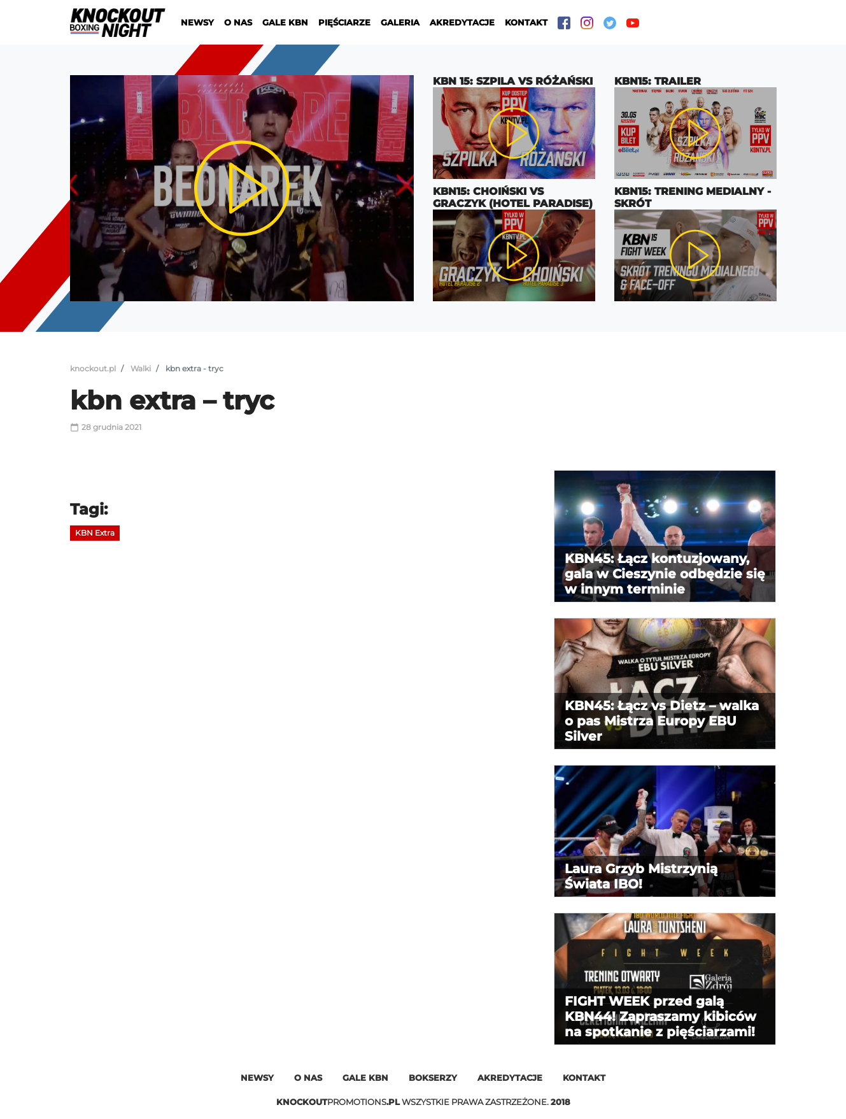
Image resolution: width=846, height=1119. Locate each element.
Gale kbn (365, 1078)
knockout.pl (93, 368)
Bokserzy (433, 1078)
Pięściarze (344, 22)
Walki (140, 368)
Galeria (400, 22)
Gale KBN (285, 22)
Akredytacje (462, 22)
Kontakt (526, 22)
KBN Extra (95, 533)
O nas (238, 22)
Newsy (197, 22)
